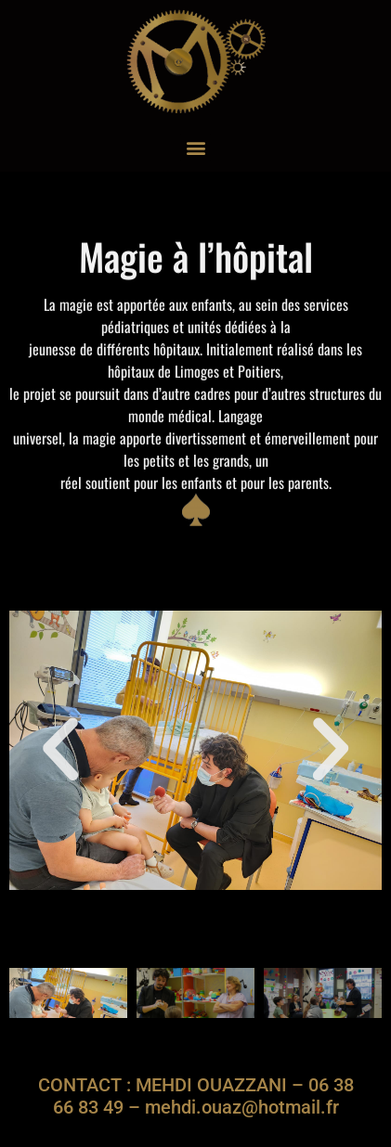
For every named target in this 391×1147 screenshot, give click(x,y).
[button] (195, 147)
